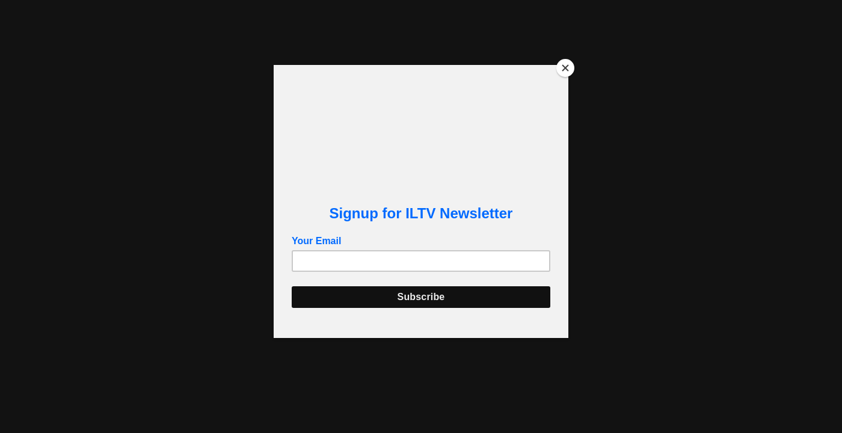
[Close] (565, 68)
